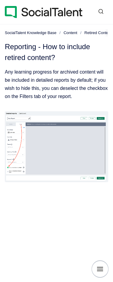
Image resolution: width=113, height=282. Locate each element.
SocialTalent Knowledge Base (30, 32)
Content (70, 32)
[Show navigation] (100, 269)
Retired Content (98, 32)
